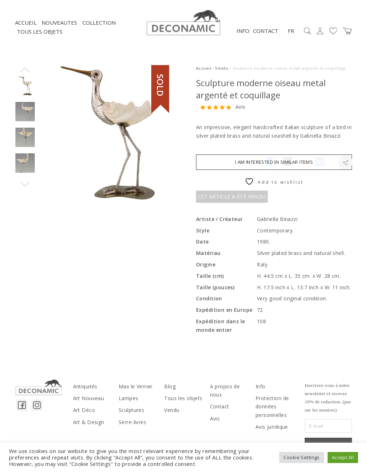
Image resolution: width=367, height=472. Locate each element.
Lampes (128, 400)
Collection (99, 25)
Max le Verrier (135, 389)
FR (291, 33)
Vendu (221, 71)
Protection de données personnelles (271, 408)
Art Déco (82, 412)
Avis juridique (271, 427)
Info (243, 33)
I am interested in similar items (274, 165)
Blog (169, 389)
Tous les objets (39, 34)
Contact (265, 33)
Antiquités (84, 389)
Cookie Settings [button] (301, 457)
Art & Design (87, 423)
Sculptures (131, 412)
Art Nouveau (87, 400)
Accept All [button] (343, 457)
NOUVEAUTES (59, 25)
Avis (240, 110)
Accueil (26, 25)
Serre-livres (132, 423)
